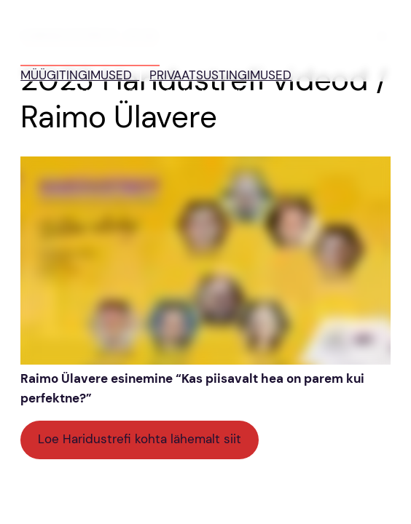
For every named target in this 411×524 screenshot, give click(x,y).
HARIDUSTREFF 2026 (89, 56)
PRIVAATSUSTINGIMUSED (220, 75)
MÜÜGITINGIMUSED (79, 75)
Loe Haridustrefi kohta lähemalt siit (139, 439)
